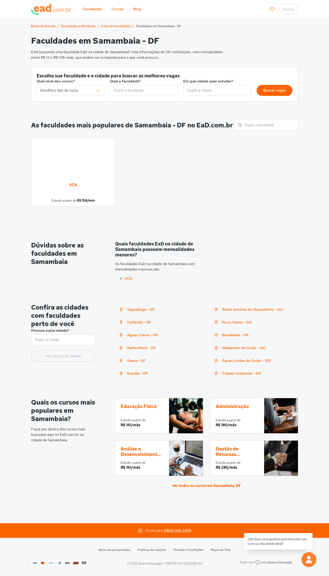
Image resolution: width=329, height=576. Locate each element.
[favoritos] (272, 9)
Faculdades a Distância (78, 26)
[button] (309, 559)
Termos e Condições (188, 550)
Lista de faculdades (116, 26)
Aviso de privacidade (114, 550)
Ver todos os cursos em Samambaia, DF (206, 485)
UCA (128, 278)
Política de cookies (152, 550)
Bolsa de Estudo (43, 26)
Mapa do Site (221, 550)
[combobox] (144, 90)
